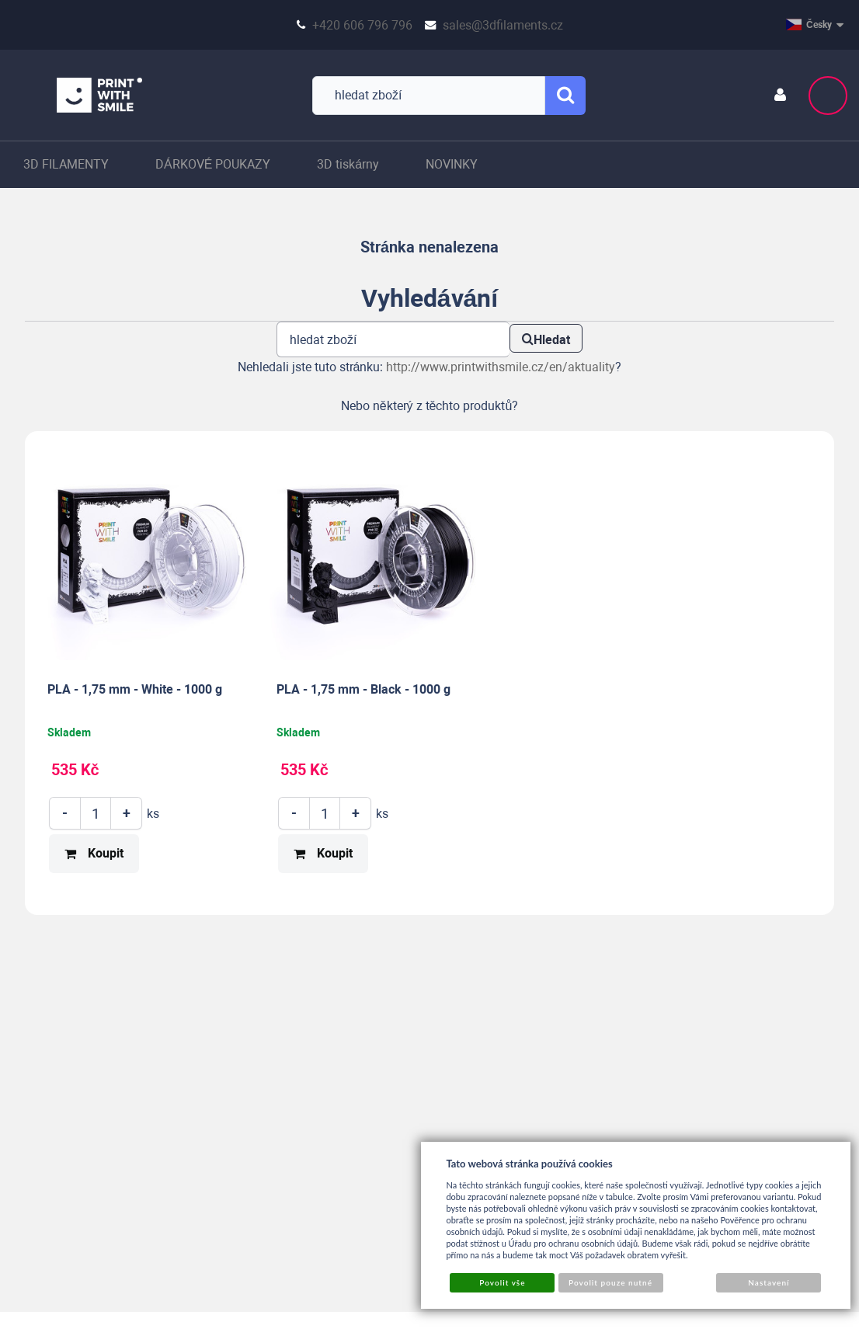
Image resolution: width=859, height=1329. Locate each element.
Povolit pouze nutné (610, 1282)
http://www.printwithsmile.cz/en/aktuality (500, 367)
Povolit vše (502, 1282)
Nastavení (768, 1282)
